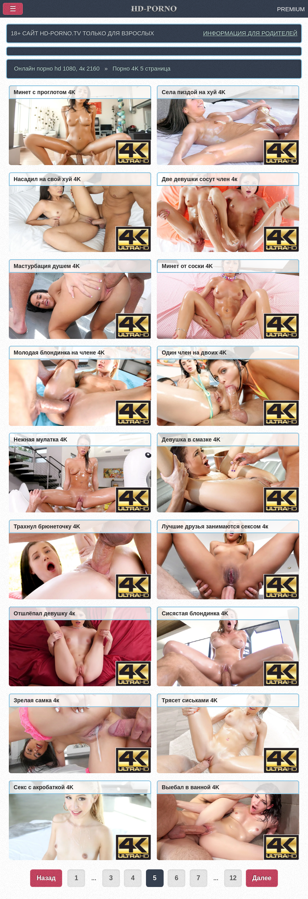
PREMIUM (291, 9)
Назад (45, 878)
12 (233, 878)
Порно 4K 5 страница (141, 68)
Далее (262, 878)
